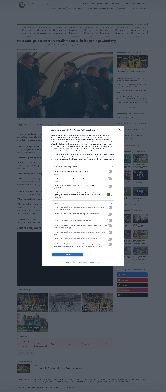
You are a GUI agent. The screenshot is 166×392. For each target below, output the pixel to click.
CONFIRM (68, 254)
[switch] (109, 171)
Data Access (83, 262)
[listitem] (83, 167)
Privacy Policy (95, 262)
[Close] (120, 130)
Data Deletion (70, 262)
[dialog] (83, 196)
